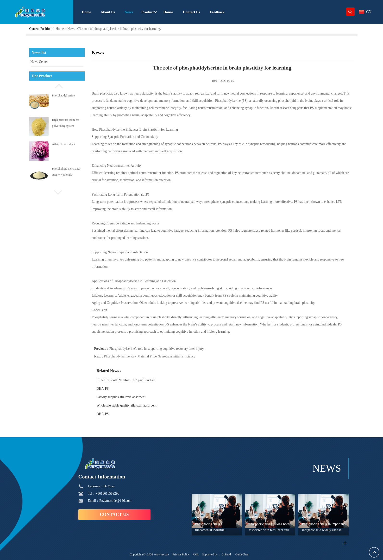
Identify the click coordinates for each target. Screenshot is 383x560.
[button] (57, 85)
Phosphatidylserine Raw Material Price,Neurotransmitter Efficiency (149, 356)
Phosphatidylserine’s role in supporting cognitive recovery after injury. (157, 348)
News (71, 29)
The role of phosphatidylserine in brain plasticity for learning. (119, 29)
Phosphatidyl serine (63, 95)
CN (365, 12)
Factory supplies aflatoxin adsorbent (121, 397)
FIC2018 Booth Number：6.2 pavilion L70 (126, 380)
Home (60, 29)
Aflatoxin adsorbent (63, 144)
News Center (39, 62)
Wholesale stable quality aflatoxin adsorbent (127, 405)
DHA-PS (103, 388)
